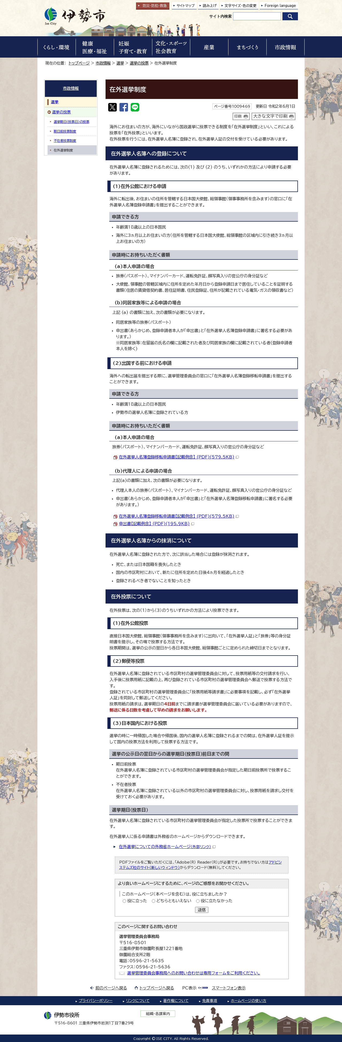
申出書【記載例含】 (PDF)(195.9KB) (156, 524)
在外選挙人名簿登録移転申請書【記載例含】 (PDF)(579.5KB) (179, 457)
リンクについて (138, 1001)
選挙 (120, 63)
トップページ (79, 63)
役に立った (137, 901)
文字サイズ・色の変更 (240, 5)
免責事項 (209, 1001)
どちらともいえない (173, 901)
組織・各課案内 (158, 1014)
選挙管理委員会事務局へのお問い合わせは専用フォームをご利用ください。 (193, 973)
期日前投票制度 (65, 131)
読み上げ (210, 5)
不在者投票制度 (65, 140)
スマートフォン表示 (229, 988)
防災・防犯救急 (155, 5)
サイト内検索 (220, 16)
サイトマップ (186, 5)
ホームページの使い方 (248, 1001)
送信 (202, 910)
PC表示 (189, 988)
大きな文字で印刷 (270, 116)
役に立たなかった (216, 901)
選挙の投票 (139, 63)
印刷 (238, 116)
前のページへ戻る (111, 988)
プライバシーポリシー (95, 1001)
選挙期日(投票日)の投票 (71, 121)
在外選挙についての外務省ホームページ (167, 847)
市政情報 (103, 63)
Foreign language (280, 5)
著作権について (176, 1001)
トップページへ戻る (157, 988)
